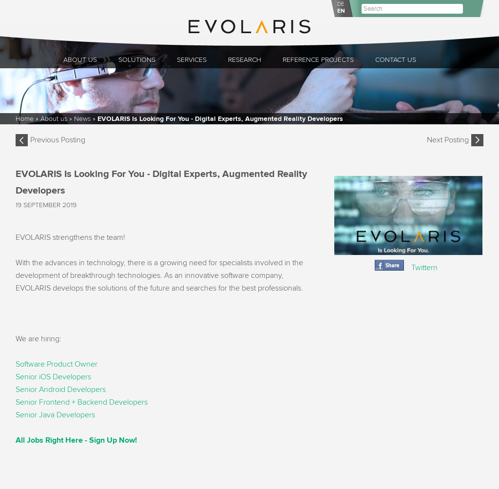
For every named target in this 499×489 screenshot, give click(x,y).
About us (80, 60)
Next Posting (448, 140)
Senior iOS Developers (53, 377)
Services (192, 60)
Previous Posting (57, 140)
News (82, 119)
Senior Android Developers (61, 389)
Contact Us (395, 60)
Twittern (424, 268)
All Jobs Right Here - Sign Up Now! (76, 440)
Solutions (136, 60)
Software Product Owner (56, 364)
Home (25, 119)
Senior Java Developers (55, 415)
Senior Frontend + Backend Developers (82, 402)
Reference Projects (318, 60)
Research (244, 60)
